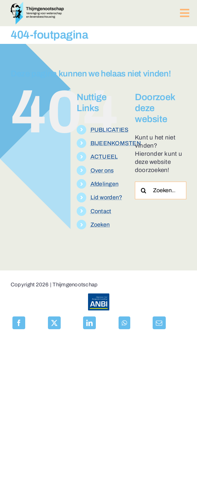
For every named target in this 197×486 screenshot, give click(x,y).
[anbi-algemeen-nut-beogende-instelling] (98, 296)
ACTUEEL (104, 157)
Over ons (102, 170)
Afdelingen (105, 184)
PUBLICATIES (110, 130)
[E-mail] (159, 323)
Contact (101, 211)
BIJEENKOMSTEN (116, 143)
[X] (54, 323)
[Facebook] (19, 323)
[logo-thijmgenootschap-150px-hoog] (37, 4)
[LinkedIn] (89, 323)
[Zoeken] (144, 190)
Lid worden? (106, 197)
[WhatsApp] (124, 323)
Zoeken (100, 225)
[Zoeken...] (160, 190)
